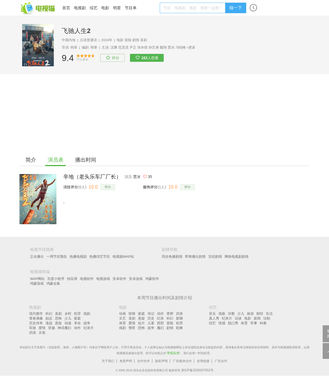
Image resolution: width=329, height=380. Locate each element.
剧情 (135, 40)
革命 (77, 323)
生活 (269, 314)
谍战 (49, 323)
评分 (108, 187)
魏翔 (163, 47)
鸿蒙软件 (152, 279)
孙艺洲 (154, 47)
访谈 (238, 318)
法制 (266, 318)
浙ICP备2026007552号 (197, 370)
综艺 (94, 8)
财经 (260, 314)
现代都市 (36, 314)
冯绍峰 (180, 47)
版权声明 (161, 361)
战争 (87, 323)
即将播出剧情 (195, 257)
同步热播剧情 (172, 257)
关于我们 (108, 361)
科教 (263, 323)
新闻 (257, 318)
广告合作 (221, 361)
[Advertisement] (164, 114)
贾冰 (171, 47)
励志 (49, 318)
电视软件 (87, 279)
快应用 (72, 279)
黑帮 (170, 314)
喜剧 (143, 40)
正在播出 (37, 257)
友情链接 (203, 361)
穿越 (51, 328)
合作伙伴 (143, 361)
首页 (66, 8)
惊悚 (132, 314)
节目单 (131, 8)
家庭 (77, 318)
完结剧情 (215, 257)
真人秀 (214, 318)
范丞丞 (123, 47)
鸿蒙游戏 (37, 283)
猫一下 (235, 8)
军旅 (32, 328)
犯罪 (77, 314)
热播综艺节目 (99, 257)
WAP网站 (37, 279)
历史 (151, 318)
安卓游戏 (136, 279)
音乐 (212, 314)
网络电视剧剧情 (237, 257)
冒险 (127, 40)
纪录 (160, 318)
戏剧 (87, 314)
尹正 (132, 47)
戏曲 (222, 314)
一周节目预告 (56, 257)
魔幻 (160, 328)
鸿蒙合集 (53, 283)
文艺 (122, 318)
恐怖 (58, 318)
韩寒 (73, 47)
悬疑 (58, 323)
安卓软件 (119, 279)
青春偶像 (36, 318)
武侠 (32, 333)
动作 (77, 328)
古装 (42, 333)
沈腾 (113, 47)
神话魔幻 (64, 328)
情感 (222, 323)
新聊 (179, 318)
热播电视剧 (78, 257)
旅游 (250, 314)
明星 (117, 8)
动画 (122, 314)
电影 (105, 8)
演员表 (56, 160)
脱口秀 (233, 323)
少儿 (68, 318)
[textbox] (193, 8)
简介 (31, 160)
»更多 (191, 47)
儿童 (151, 323)
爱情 (42, 328)
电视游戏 (103, 279)
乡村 (68, 314)
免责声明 (125, 361)
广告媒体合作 (182, 361)
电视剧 (80, 8)
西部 (160, 323)
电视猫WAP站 (123, 257)
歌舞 (179, 328)
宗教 (231, 314)
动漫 (68, 323)
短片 (141, 323)
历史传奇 (36, 323)
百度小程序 (55, 279)
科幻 (49, 314)
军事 (253, 323)
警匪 (132, 328)
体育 (122, 323)
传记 (151, 314)
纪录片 (89, 328)
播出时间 (85, 160)
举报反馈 (173, 353)
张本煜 (142, 47)
